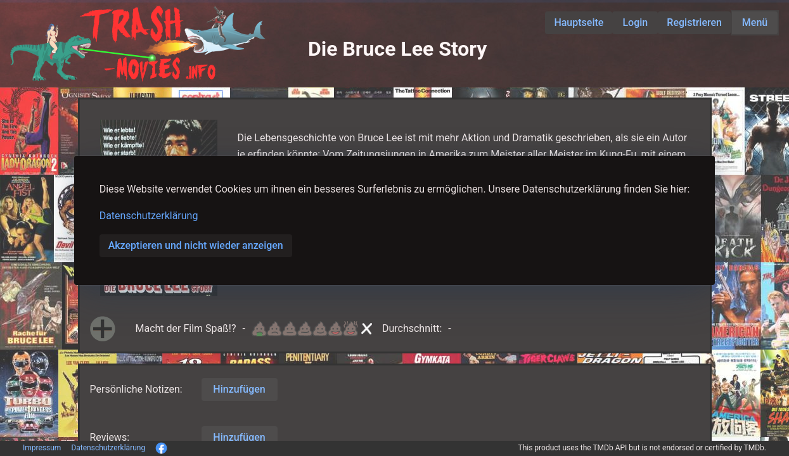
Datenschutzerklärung (148, 216)
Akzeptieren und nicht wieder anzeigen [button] (195, 245)
